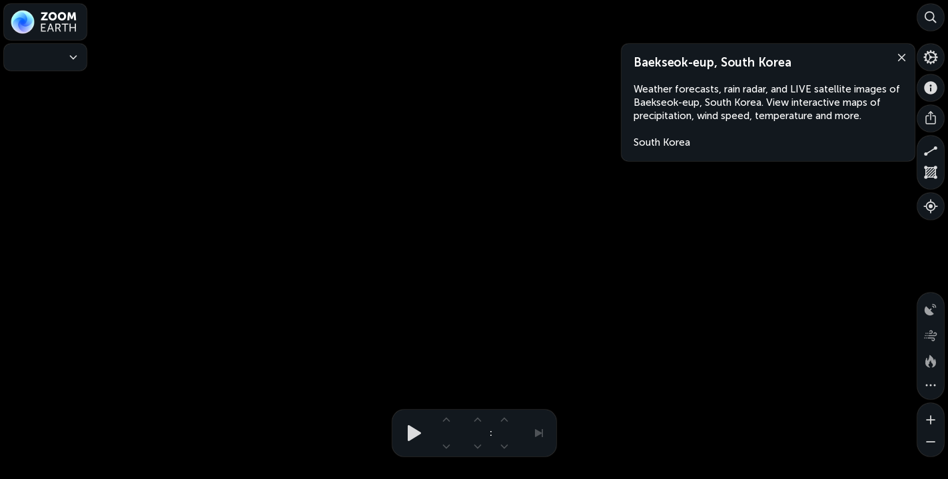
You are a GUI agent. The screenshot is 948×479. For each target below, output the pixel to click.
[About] (930, 88)
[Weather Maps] (45, 57)
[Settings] (930, 57)
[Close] (899, 56)
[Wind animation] (930, 332)
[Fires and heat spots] (930, 359)
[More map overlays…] (930, 386)
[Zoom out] (930, 443)
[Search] (930, 17)
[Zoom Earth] (45, 22)
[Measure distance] (930, 149)
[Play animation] (410, 433)
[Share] (930, 118)
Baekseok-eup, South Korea (712, 62)
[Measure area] (930, 175)
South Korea (662, 142)
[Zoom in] (930, 416)
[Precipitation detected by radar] (930, 306)
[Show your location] (930, 206)
